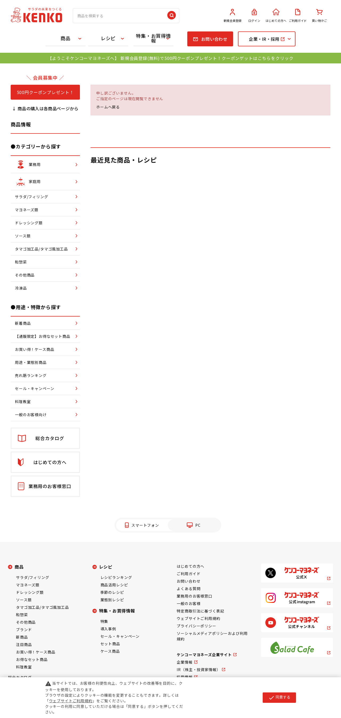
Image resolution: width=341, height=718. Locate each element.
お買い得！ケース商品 (35, 652)
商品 (65, 38)
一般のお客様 (188, 603)
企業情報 (184, 662)
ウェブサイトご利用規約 (198, 618)
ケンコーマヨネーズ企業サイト (204, 654)
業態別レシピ (112, 599)
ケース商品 (110, 651)
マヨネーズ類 (27, 584)
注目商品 (24, 644)
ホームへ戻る (108, 106)
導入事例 (108, 628)
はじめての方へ (276, 16)
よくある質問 (188, 588)
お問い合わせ (188, 581)
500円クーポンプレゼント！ (45, 92)
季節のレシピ (112, 592)
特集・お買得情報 (153, 38)
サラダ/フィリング (32, 577)
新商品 (22, 637)
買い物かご (319, 16)
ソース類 (23, 599)
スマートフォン (145, 525)
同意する (279, 697)
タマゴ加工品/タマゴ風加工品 (42, 607)
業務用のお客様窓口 (194, 596)
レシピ (108, 38)
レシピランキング (116, 577)
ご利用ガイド (298, 16)
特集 (104, 621)
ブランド (24, 629)
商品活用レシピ (114, 584)
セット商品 (110, 643)
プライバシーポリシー (196, 625)
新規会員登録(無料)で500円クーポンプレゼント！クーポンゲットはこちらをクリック (206, 58)
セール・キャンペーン (120, 636)
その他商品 (26, 622)
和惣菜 (22, 614)
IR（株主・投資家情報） (198, 669)
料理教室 (24, 667)
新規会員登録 (232, 16)
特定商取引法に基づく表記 (200, 611)
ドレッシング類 (30, 592)
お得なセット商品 (32, 659)
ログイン (254, 16)
